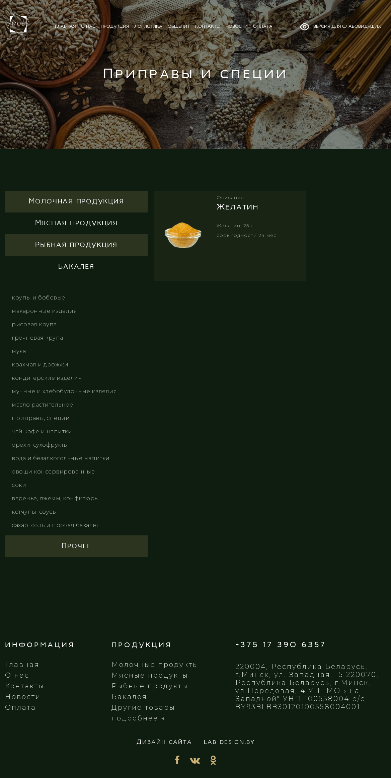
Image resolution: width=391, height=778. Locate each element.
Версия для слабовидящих (340, 27)
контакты (207, 26)
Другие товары (143, 707)
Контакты (25, 686)
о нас (88, 26)
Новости (23, 697)
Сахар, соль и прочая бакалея (56, 525)
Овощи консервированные (53, 471)
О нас (17, 675)
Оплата (20, 707)
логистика (148, 26)
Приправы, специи (41, 418)
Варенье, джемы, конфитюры (55, 498)
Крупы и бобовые (38, 297)
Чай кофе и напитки (42, 431)
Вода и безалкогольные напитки (61, 458)
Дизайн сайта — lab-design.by (196, 742)
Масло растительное (42, 405)
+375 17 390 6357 (280, 645)
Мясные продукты (149, 675)
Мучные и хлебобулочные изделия (64, 391)
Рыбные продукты (149, 686)
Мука (19, 351)
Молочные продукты (155, 665)
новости (237, 26)
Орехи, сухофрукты (40, 445)
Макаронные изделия (44, 311)
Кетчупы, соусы (34, 512)
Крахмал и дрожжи (40, 364)
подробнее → (138, 718)
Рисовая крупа (34, 324)
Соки (19, 485)
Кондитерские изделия (47, 378)
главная (65, 26)
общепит (179, 26)
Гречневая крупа (37, 338)
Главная (22, 665)
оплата (262, 26)
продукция (115, 26)
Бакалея (129, 697)
